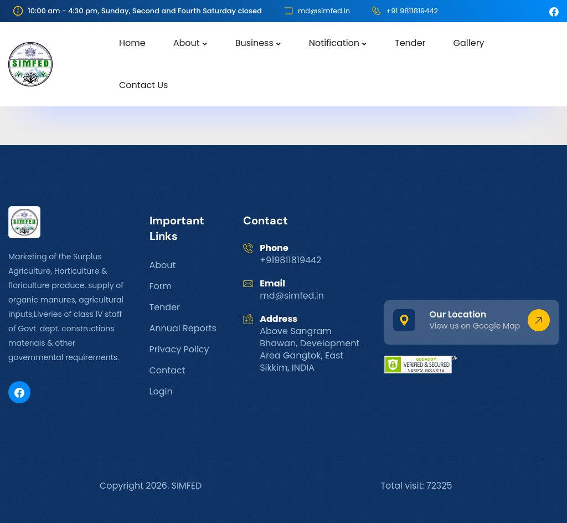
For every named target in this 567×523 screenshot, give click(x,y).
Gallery (468, 43)
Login (161, 391)
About (186, 43)
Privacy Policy (179, 349)
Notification (334, 43)
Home (132, 43)
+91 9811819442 (412, 11)
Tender (410, 43)
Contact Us (143, 85)
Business (254, 43)
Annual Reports (183, 328)
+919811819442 (290, 260)
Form (161, 286)
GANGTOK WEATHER (471, 247)
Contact (167, 370)
